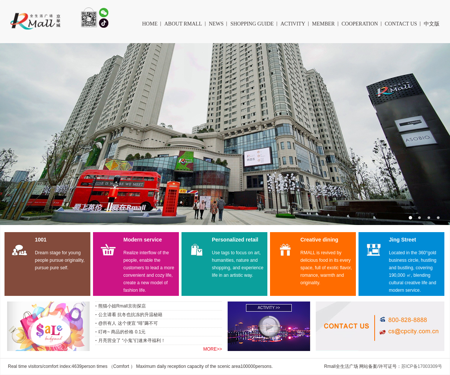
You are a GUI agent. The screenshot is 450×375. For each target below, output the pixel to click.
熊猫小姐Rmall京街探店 (122, 306)
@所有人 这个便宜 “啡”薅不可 (128, 323)
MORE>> (212, 349)
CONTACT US (401, 24)
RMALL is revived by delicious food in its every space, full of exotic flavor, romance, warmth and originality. (326, 267)
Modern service (142, 240)
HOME (150, 24)
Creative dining (319, 240)
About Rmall (183, 24)
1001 (40, 240)
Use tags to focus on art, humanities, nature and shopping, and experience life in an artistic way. (237, 264)
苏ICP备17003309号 (421, 366)
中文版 (432, 24)
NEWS (216, 24)
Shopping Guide (252, 24)
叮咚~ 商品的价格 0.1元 (122, 331)
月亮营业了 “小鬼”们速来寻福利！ (131, 340)
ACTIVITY (292, 24)
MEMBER (323, 24)
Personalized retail (235, 240)
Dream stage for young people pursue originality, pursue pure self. (60, 260)
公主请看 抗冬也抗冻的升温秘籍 (130, 314)
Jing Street (402, 240)
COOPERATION (360, 24)
